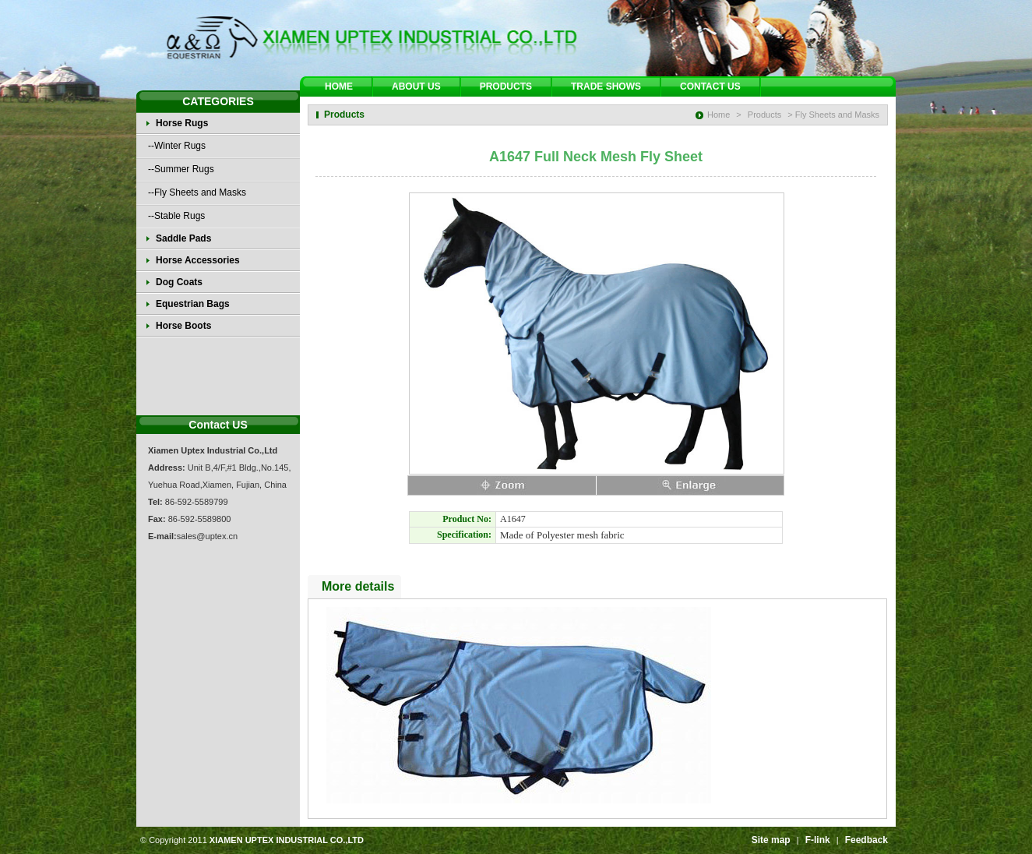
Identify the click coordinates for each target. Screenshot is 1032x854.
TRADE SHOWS (606, 86)
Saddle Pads (183, 238)
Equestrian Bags (193, 303)
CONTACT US (710, 86)
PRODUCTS (506, 86)
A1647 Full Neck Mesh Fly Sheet (596, 156)
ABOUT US (416, 86)
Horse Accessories (198, 260)
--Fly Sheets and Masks (197, 192)
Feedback (866, 840)
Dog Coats (179, 282)
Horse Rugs (182, 123)
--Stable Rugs (176, 215)
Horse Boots (183, 325)
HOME (339, 86)
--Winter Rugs (177, 145)
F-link (817, 840)
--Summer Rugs (181, 169)
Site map (771, 840)
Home (718, 114)
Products (764, 114)
